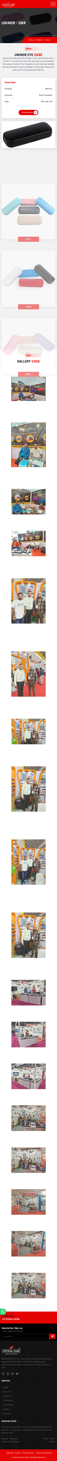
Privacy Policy (28, 1453)
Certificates (9, 1405)
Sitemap (10, 1453)
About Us (7, 1392)
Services (7, 1414)
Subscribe (52, 1336)
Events (18, 1453)
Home (31, 40)
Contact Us (8, 1400)
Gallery (6, 1409)
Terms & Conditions (44, 1453)
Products (39, 40)
